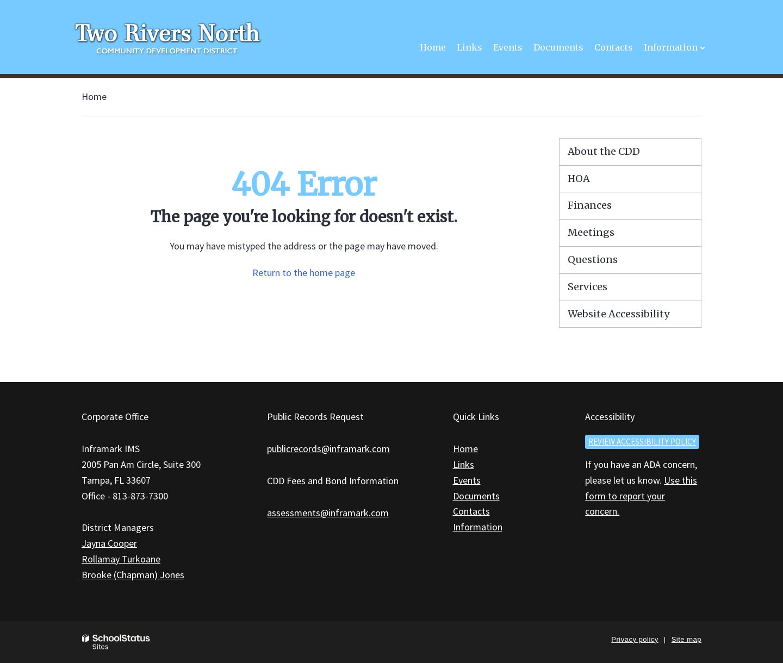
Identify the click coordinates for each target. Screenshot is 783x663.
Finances (590, 205)
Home (94, 96)
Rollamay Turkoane (121, 559)
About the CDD (604, 151)
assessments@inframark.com (328, 512)
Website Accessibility (618, 314)
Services (587, 286)
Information (477, 527)
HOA (579, 178)
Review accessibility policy (642, 441)
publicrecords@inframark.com (328, 448)
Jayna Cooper (109, 543)
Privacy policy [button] (634, 639)
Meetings (591, 232)
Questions (593, 259)
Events (467, 480)
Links (463, 464)
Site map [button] (686, 639)
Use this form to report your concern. (641, 496)
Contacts (471, 511)
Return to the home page (303, 272)
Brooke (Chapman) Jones (133, 574)
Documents (476, 496)
